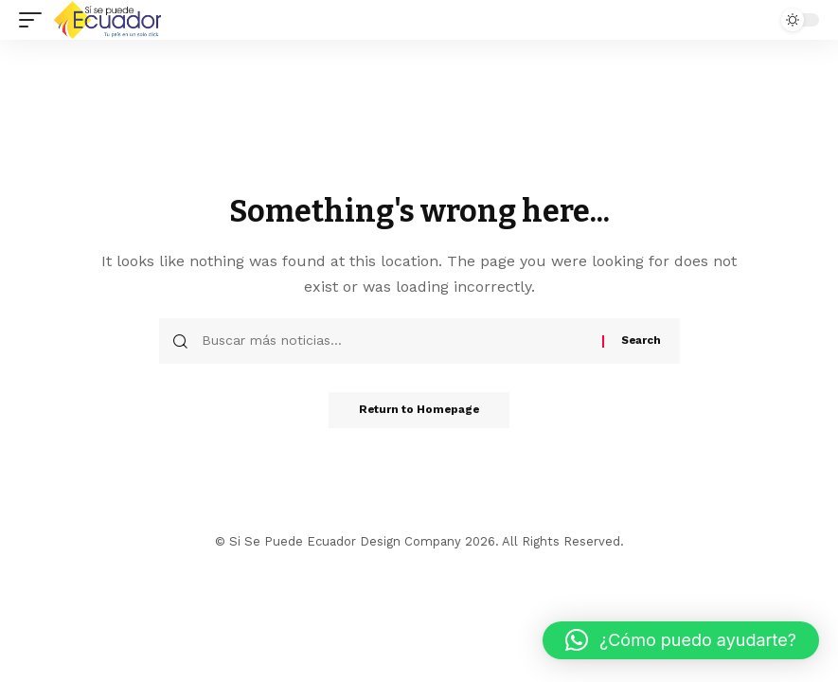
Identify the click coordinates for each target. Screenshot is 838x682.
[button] (681, 640)
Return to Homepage (419, 411)
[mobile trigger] (35, 20)
